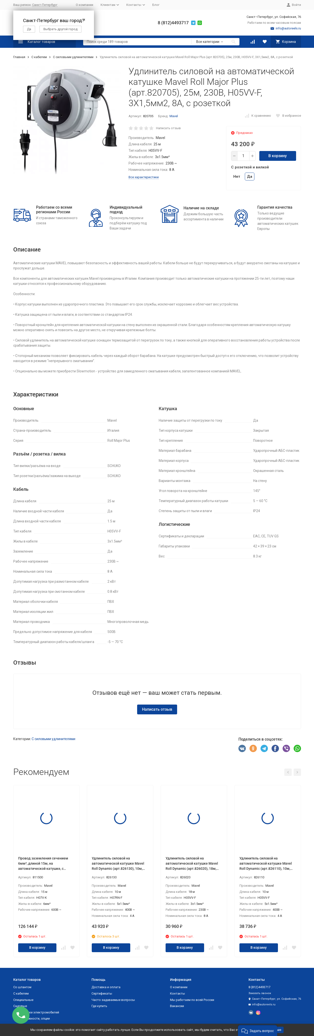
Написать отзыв (168, 128)
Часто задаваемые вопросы (113, 1000)
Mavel (174, 116)
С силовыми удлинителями (73, 57)
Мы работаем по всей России (192, 1000)
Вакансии (177, 1006)
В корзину (277, 155)
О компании (84, 5)
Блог (155, 5)
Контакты (177, 993)
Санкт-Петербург (44, 5)
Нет (236, 176)
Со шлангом (22, 987)
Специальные (23, 1000)
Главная (19, 57)
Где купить (99, 1006)
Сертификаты (102, 993)
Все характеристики (144, 177)
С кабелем (39, 57)
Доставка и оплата (106, 987)
